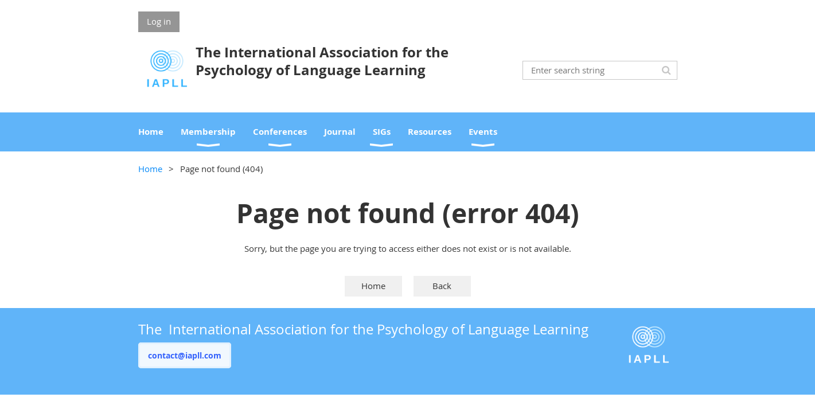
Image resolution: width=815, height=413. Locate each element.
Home (150, 168)
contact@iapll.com (184, 355)
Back (441, 285)
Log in (159, 21)
